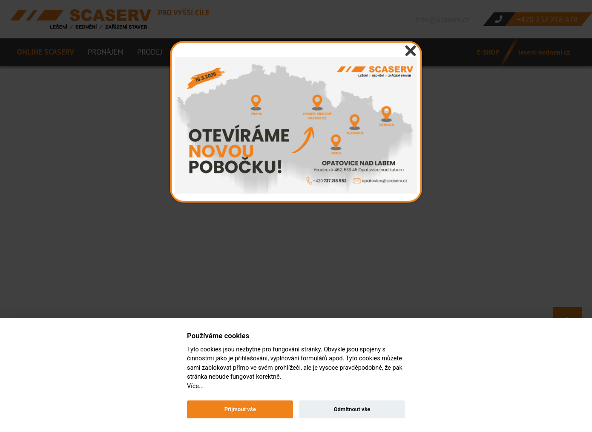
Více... (195, 386)
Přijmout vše (240, 409)
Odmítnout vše (351, 409)
